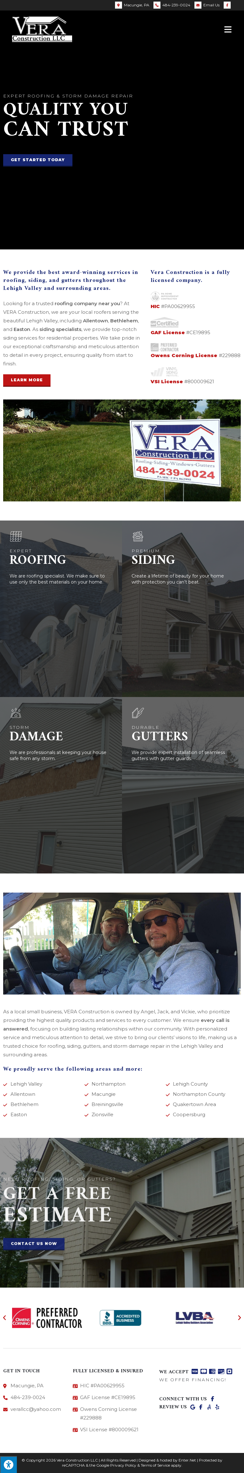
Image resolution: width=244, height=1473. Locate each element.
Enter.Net (187, 1460)
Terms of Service (155, 1465)
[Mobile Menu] (228, 29)
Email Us (211, 5)
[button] (37, 160)
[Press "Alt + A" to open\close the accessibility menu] (8, 1464)
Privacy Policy (123, 1465)
